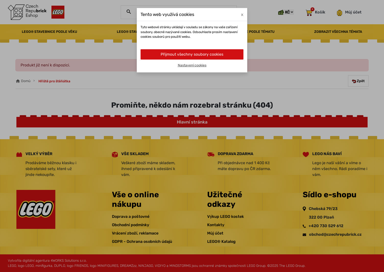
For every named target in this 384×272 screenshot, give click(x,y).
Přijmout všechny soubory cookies (192, 54)
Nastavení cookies (192, 65)
